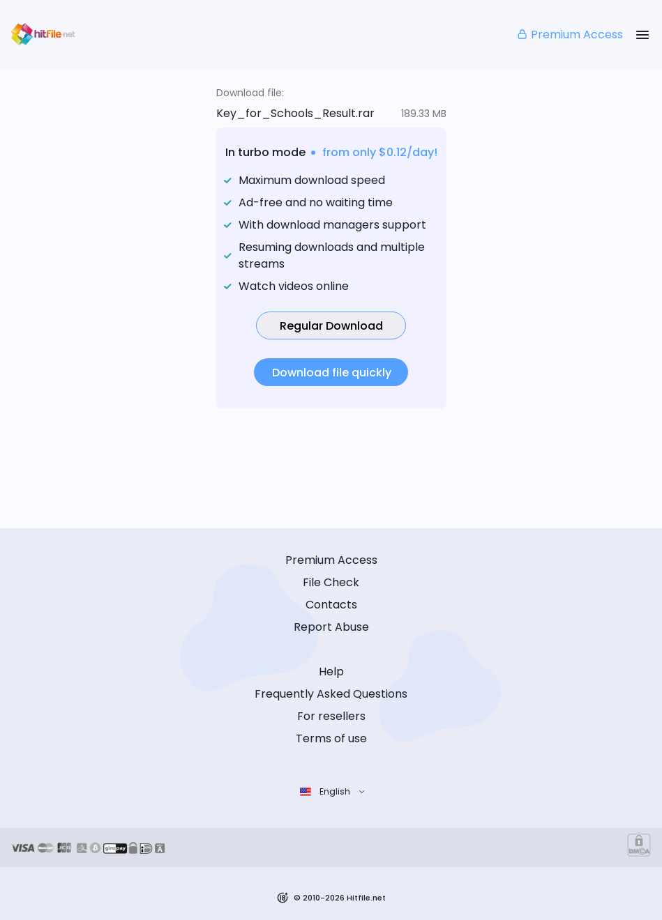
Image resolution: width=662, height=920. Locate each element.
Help (331, 672)
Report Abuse (331, 627)
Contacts (331, 605)
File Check (331, 582)
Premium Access (569, 34)
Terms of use (331, 738)
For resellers (331, 716)
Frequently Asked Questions (331, 694)
